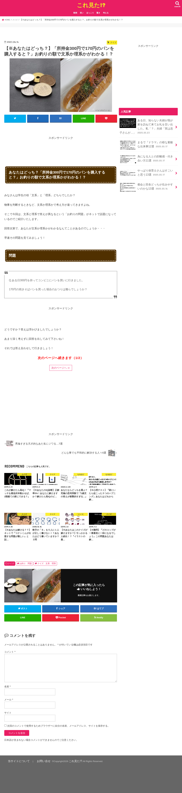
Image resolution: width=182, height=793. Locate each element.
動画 (75, 13)
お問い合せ (36, 760)
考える (106, 13)
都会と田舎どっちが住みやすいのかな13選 (146, 185)
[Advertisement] (66, 147)
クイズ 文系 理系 (46, 563)
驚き (98, 13)
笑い (82, 13)
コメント (9, 651)
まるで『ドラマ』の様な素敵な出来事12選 (146, 143)
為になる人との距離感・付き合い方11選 (146, 157)
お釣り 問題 (25, 563)
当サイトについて (16, 760)
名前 (7, 686)
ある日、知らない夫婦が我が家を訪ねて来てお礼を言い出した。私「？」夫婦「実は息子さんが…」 (146, 125)
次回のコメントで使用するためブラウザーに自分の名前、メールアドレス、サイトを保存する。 (58, 725)
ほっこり (90, 13)
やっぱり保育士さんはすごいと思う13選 (146, 171)
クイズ (11, 563)
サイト (7, 712)
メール (8, 699)
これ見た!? (91, 5)
